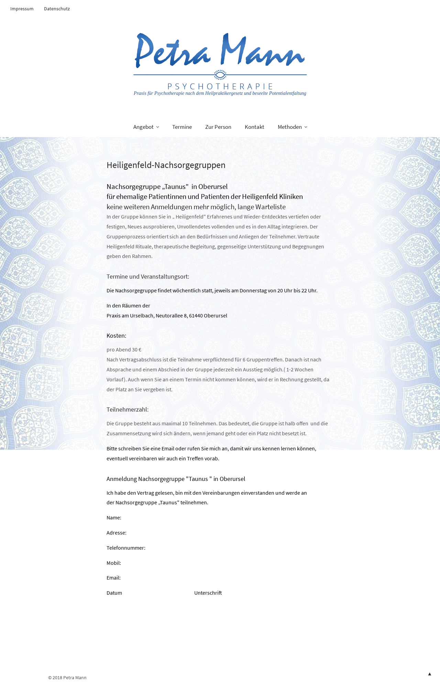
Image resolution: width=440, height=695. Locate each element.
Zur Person (218, 127)
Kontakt (254, 127)
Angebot (143, 127)
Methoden (290, 127)
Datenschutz (57, 8)
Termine (182, 127)
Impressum (22, 8)
